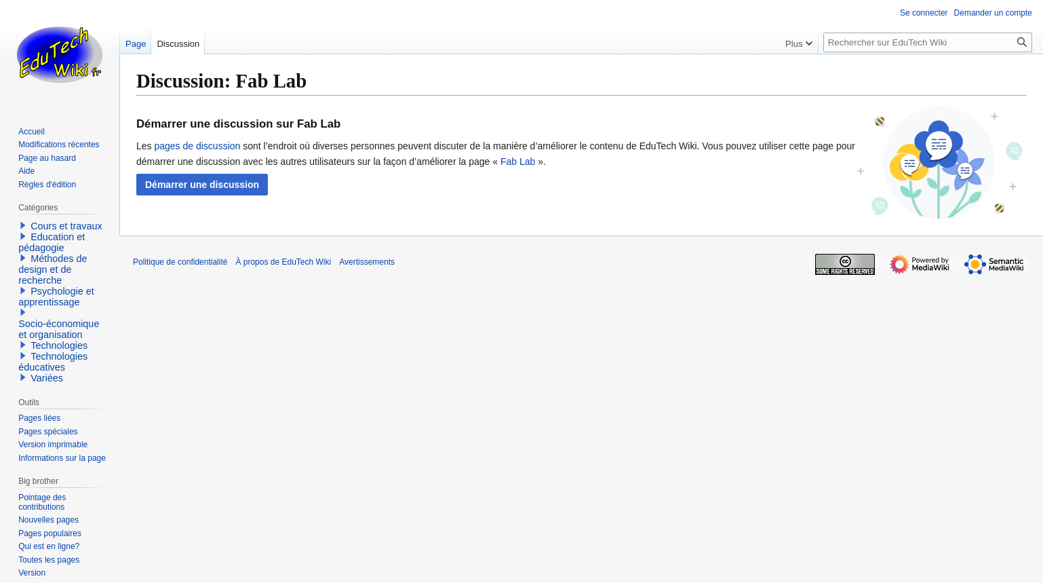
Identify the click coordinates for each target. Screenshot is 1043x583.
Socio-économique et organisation (58, 329)
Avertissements (367, 262)
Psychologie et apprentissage (56, 296)
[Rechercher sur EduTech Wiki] (927, 42)
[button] (202, 184)
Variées (47, 378)
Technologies (59, 345)
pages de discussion (197, 145)
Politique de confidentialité (180, 262)
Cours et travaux (66, 226)
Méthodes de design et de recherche (52, 269)
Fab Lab (517, 161)
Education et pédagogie (51, 242)
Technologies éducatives (52, 362)
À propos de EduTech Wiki (283, 262)
